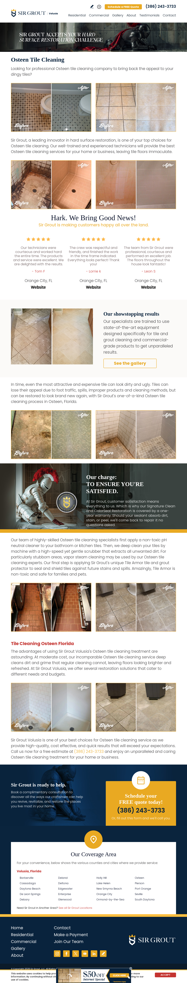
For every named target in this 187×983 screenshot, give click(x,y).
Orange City (104, 894)
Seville (139, 894)
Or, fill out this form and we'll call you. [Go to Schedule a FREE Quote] (141, 818)
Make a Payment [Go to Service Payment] (71, 935)
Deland (63, 878)
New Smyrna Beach (109, 888)
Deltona (63, 883)
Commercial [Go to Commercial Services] (99, 15)
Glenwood (65, 899)
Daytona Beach (30, 888)
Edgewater (65, 888)
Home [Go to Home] (17, 928)
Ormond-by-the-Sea (110, 899)
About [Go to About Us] (131, 15)
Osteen (139, 878)
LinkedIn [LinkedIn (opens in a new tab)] (94, 953)
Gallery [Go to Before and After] (117, 15)
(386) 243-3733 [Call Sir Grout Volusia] (161, 6)
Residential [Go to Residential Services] (77, 15)
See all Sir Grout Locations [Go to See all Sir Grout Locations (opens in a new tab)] (75, 908)
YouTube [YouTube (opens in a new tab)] (85, 953)
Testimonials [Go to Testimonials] (149, 15)
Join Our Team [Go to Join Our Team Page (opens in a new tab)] (68, 941)
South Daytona (145, 899)
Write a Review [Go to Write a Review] (92, 6)
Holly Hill (101, 878)
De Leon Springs (30, 894)
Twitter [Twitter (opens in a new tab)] (75, 953)
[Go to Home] (37, 13)
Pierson (139, 883)
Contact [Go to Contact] (169, 15)
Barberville (26, 878)
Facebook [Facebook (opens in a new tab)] (66, 953)
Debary (25, 899)
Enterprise (64, 894)
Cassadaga (28, 883)
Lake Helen (103, 883)
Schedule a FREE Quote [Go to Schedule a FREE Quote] (123, 7)
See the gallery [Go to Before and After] (130, 363)
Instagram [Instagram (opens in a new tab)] (57, 953)
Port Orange (143, 888)
